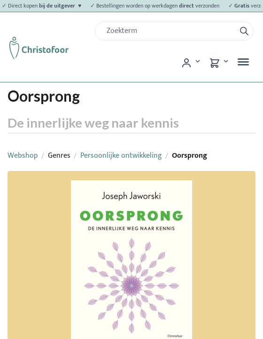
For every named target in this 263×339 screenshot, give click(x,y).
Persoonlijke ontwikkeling (121, 155)
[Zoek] (169, 31)
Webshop (23, 155)
